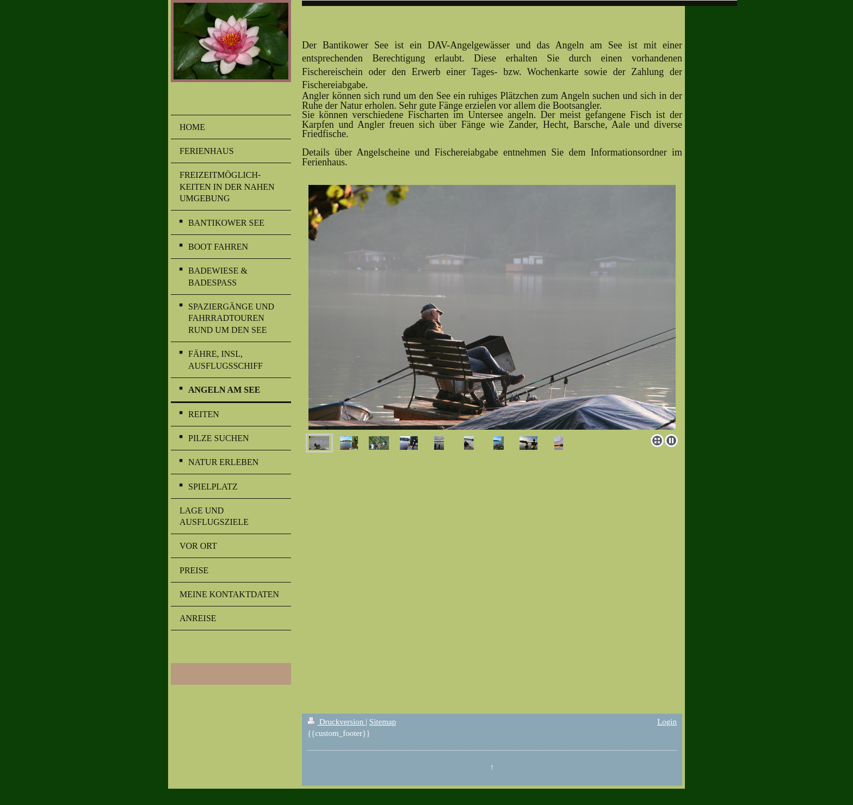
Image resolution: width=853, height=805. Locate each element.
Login (667, 721)
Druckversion (336, 721)
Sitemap (382, 721)
